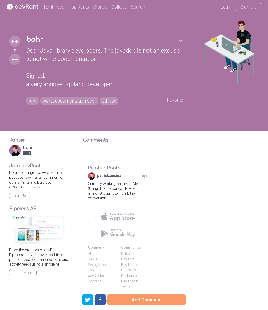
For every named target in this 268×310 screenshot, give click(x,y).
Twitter (126, 287)
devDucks (96, 275)
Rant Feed (54, 7)
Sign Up (248, 7)
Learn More (23, 273)
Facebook (129, 281)
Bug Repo (129, 265)
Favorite (175, 100)
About (93, 253)
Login (226, 7)
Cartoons (128, 270)
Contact (94, 281)
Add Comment (146, 300)
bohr (34, 40)
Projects (128, 259)
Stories (100, 7)
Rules (125, 253)
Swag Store (97, 265)
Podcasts (129, 275)
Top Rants (79, 7)
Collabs (119, 7)
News (92, 259)
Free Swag (97, 270)
